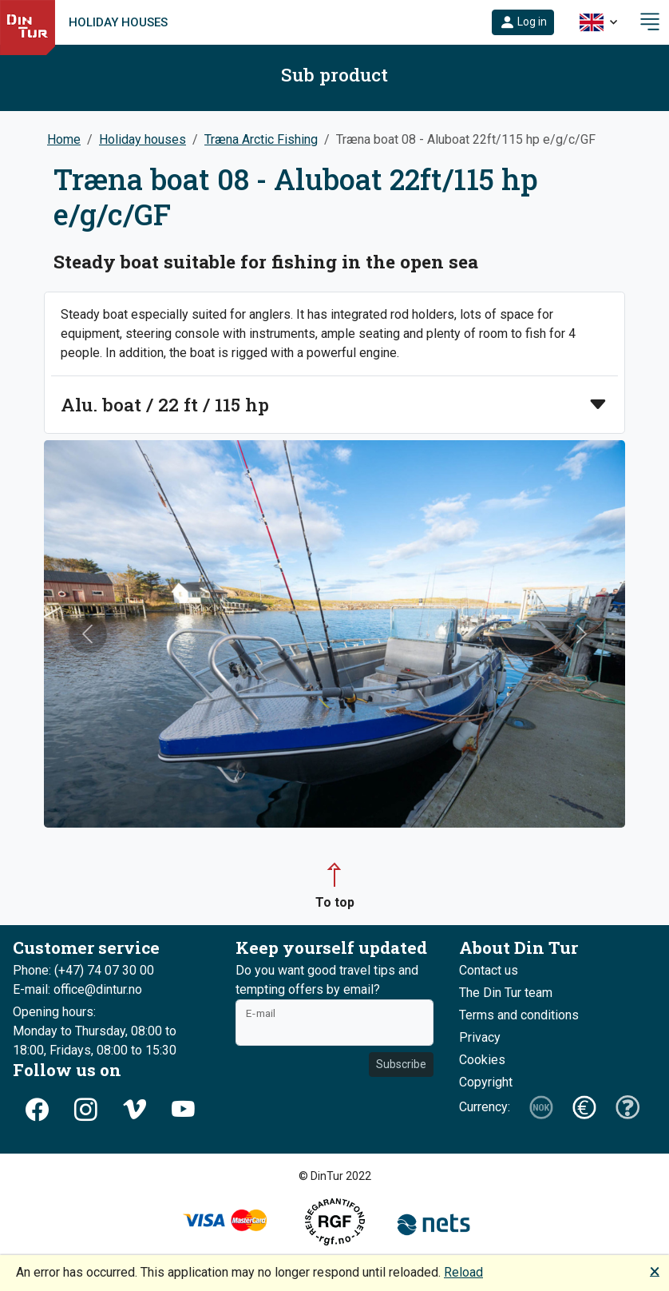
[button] (523, 22)
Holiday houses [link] (118, 22)
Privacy (480, 1037)
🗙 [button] (654, 1270)
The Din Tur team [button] (505, 992)
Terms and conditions (519, 1015)
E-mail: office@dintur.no (77, 989)
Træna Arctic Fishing (261, 139)
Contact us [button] (488, 970)
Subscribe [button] (401, 1064)
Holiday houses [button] (142, 139)
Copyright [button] (486, 1082)
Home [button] (64, 139)
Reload (463, 1272)
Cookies (482, 1059)
